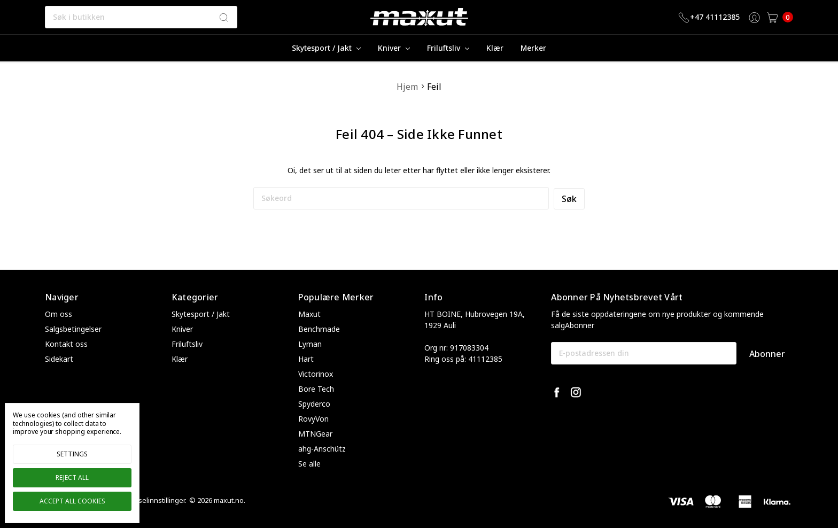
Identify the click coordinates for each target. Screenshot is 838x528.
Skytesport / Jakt (326, 48)
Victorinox (315, 374)
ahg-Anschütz (322, 449)
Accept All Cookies (72, 501)
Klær (494, 48)
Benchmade (319, 329)
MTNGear (315, 434)
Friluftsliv (448, 48)
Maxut (309, 314)
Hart (306, 359)
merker (533, 48)
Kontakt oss (66, 344)
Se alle (309, 464)
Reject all (72, 477)
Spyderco (314, 404)
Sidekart (59, 359)
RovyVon (313, 419)
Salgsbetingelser (73, 329)
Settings (72, 454)
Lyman (310, 344)
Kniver (394, 48)
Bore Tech (316, 389)
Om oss (58, 314)
